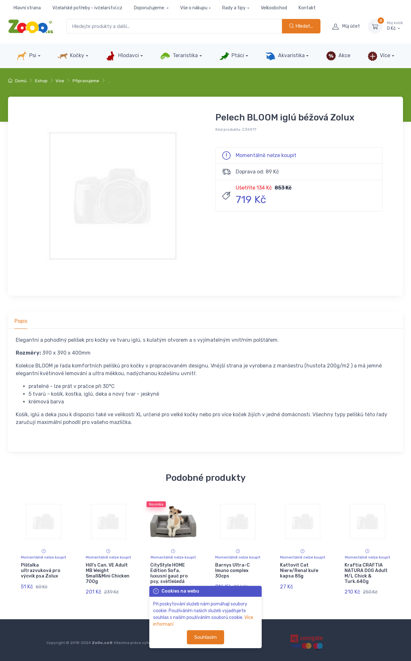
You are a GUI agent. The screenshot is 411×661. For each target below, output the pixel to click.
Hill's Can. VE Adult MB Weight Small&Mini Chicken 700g (107, 573)
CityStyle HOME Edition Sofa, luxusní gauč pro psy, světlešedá (169, 573)
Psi (26, 56)
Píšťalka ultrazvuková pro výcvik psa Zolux (40, 570)
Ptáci (231, 56)
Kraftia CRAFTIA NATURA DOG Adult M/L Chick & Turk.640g (366, 573)
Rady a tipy (234, 8)
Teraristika (179, 56)
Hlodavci (122, 56)
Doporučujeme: (149, 8)
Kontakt (307, 8)
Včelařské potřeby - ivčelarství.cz (87, 8)
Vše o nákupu (193, 8)
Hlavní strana (27, 8)
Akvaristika (284, 56)
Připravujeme (86, 80)
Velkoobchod (274, 8)
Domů (17, 80)
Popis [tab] (20, 321)
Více (378, 56)
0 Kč (395, 26)
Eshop (41, 80)
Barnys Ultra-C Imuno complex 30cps (232, 570)
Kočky (70, 56)
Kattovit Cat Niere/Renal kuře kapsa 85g (299, 570)
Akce (338, 56)
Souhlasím (205, 637)
